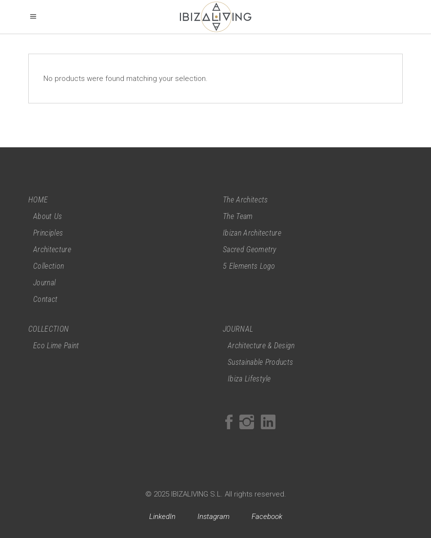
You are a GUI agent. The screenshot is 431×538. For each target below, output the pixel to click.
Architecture (52, 249)
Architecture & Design (261, 345)
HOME (38, 199)
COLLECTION (48, 329)
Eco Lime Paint (56, 345)
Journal (44, 282)
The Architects (245, 199)
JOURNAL (238, 329)
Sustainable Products (260, 362)
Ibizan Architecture (252, 233)
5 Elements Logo (249, 266)
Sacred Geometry (250, 249)
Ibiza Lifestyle (249, 378)
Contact (45, 299)
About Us (47, 216)
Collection (48, 266)
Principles (48, 233)
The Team (238, 216)
